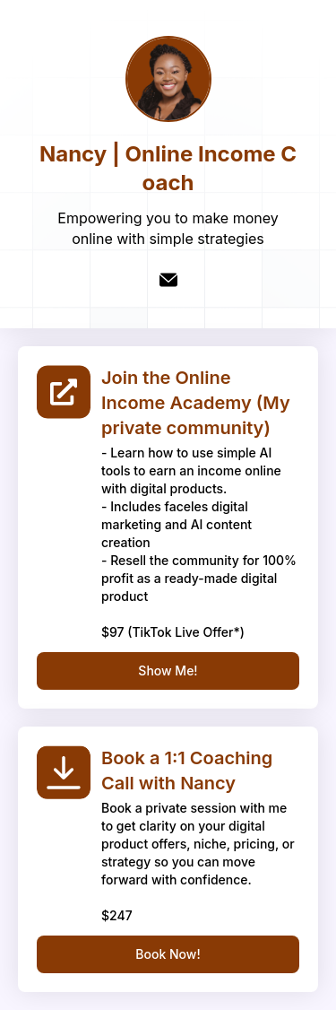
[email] (168, 279)
